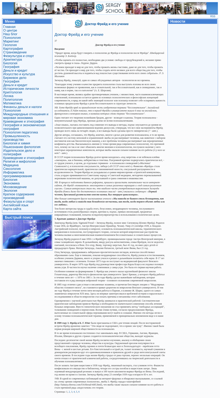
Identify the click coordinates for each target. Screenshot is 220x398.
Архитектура (12, 59)
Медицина (11, 165)
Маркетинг (11, 41)
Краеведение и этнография (23, 121)
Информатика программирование (17, 174)
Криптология (12, 92)
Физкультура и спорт (18, 56)
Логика (8, 96)
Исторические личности (21, 88)
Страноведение (15, 52)
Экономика (11, 183)
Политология (13, 99)
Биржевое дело (14, 77)
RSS (212, 16)
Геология (10, 45)
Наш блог (10, 34)
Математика (12, 103)
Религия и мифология (19, 161)
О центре (10, 30)
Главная (9, 27)
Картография (13, 48)
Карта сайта (12, 209)
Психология (12, 37)
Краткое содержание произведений (18, 196)
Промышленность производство (16, 137)
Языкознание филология (22, 147)
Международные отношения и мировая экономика (25, 116)
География (11, 67)
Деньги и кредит (15, 70)
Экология (10, 190)
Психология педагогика (20, 132)
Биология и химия (16, 143)
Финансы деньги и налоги (22, 107)
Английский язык (15, 205)
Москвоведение (15, 187)
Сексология (12, 168)
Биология (10, 63)
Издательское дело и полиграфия (19, 152)
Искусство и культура (19, 74)
